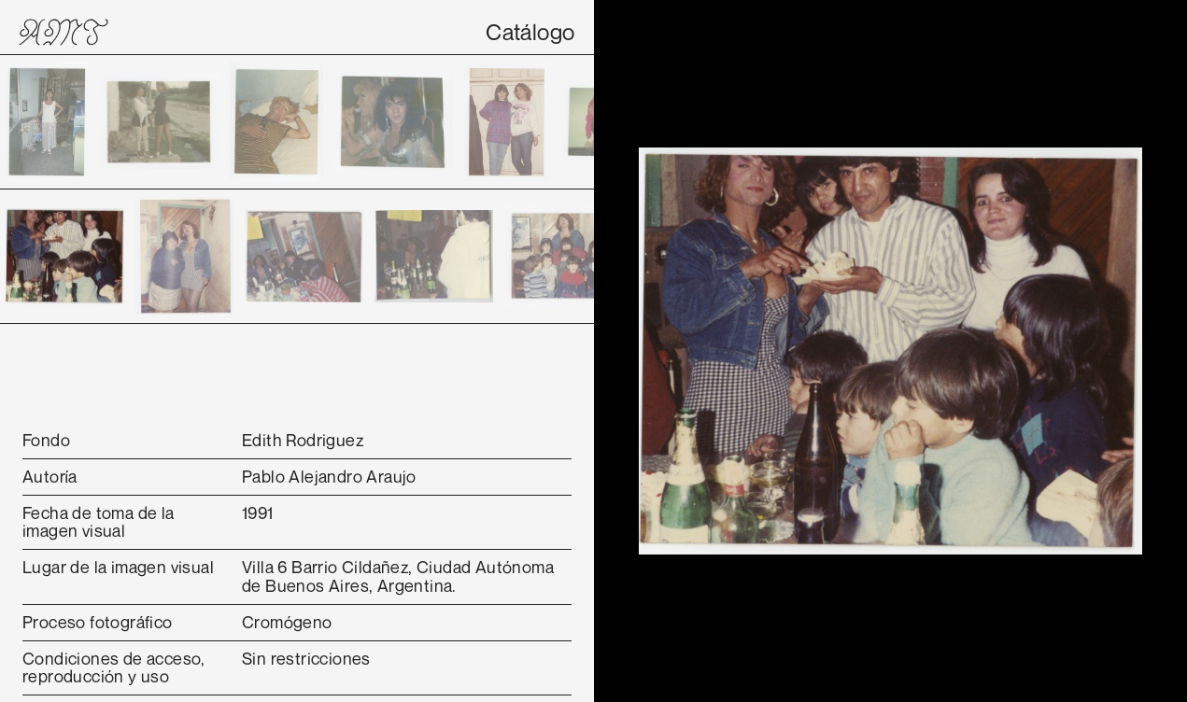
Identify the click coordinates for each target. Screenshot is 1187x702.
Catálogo (530, 32)
